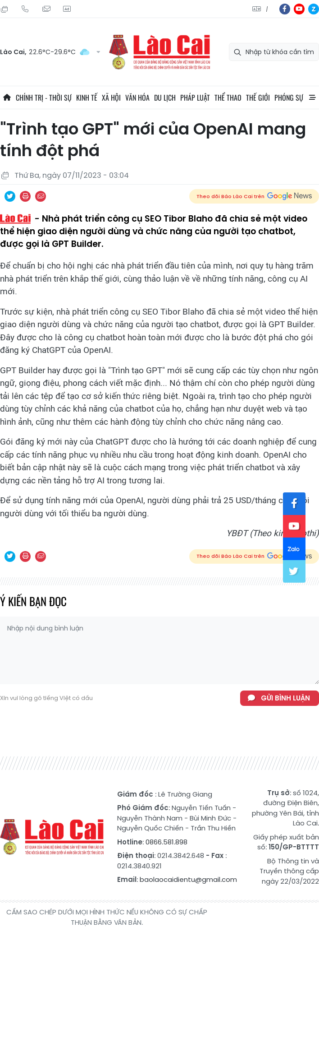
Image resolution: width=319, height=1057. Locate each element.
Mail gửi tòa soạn (45, 9)
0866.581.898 (166, 842)
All (312, 97)
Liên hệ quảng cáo (66, 9)
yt (299, 9)
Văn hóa (137, 97)
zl (313, 9)
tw (294, 571)
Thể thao (228, 97)
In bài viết (25, 196)
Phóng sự (288, 97)
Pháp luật (195, 97)
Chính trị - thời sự (44, 97)
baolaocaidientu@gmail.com (188, 879)
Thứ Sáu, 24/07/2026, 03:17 (4, 9)
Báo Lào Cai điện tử (159, 52)
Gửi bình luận (285, 698)
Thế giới (258, 97)
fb (284, 9)
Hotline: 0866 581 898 (25, 9)
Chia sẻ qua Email (40, 196)
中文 (267, 9)
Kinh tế (86, 97)
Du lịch (165, 97)
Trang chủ (7, 97)
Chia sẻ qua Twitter (10, 196)
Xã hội (111, 97)
